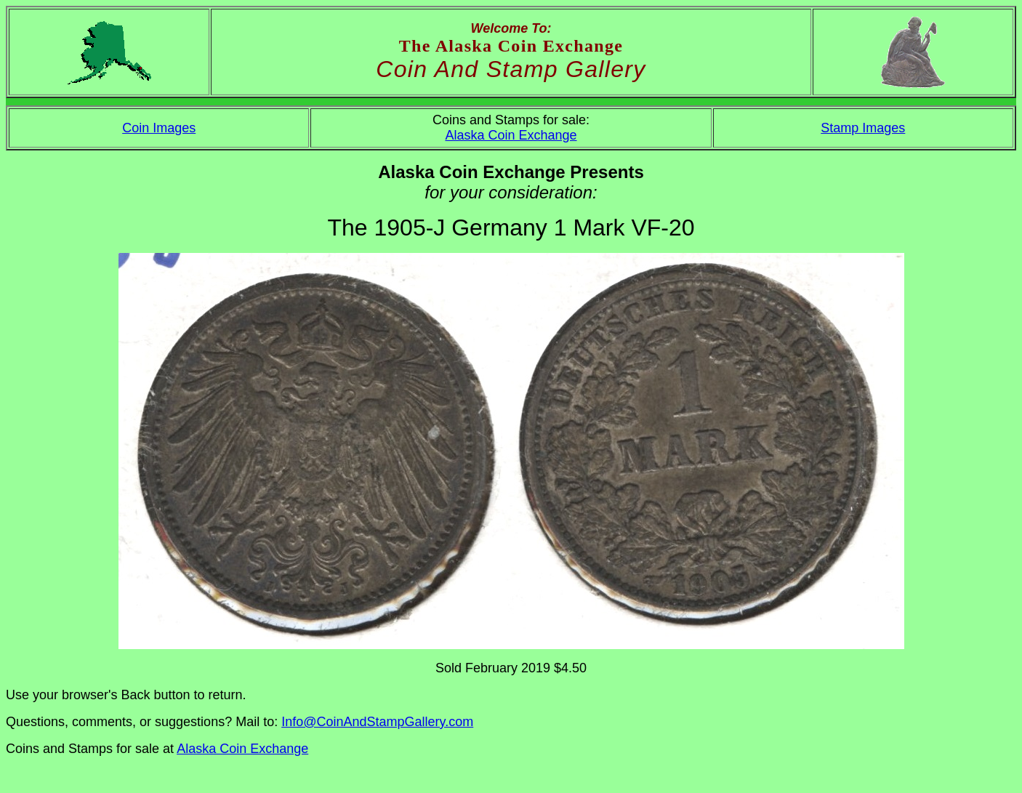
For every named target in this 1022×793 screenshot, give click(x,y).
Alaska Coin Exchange (510, 135)
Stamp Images (863, 128)
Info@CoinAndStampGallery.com (377, 721)
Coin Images (159, 128)
